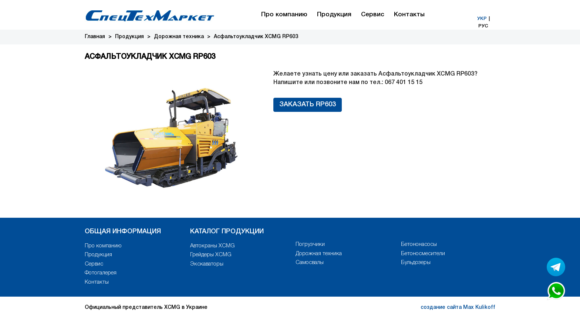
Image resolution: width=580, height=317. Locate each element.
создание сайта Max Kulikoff (458, 307)
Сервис (372, 14)
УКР (482, 19)
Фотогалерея (101, 273)
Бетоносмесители (423, 253)
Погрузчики (310, 244)
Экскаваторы (206, 264)
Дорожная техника (179, 36)
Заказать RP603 (307, 104)
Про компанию (284, 14)
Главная (95, 36)
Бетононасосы (419, 244)
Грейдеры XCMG (210, 254)
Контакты (409, 14)
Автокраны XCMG (212, 245)
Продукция (334, 14)
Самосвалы (310, 262)
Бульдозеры (416, 262)
